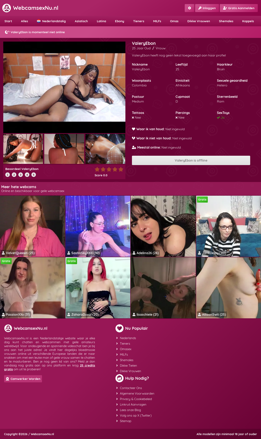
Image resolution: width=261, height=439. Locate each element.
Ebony (119, 21)
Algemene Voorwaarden (135, 393)
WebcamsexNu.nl (30, 7)
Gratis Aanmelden (238, 8)
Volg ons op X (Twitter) (134, 415)
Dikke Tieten (126, 365)
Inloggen (207, 8)
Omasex (123, 349)
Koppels (248, 21)
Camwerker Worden (23, 379)
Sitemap (123, 421)
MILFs (157, 21)
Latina (101, 21)
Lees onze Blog (128, 410)
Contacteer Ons (129, 388)
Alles (24, 21)
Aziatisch (81, 21)
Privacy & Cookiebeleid (134, 399)
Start (8, 21)
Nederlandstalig (51, 21)
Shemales (226, 21)
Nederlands (126, 338)
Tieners (138, 21)
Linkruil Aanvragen (131, 404)
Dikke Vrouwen (198, 21)
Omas (174, 21)
